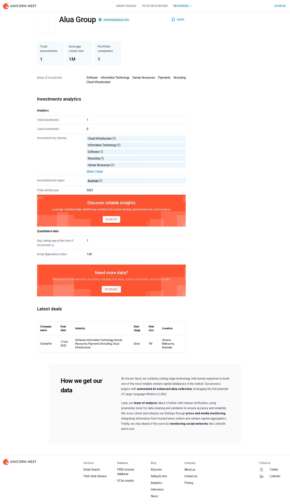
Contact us (190, 476)
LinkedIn (269, 476)
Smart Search (126, 5)
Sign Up (111, 219)
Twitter (268, 469)
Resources (183, 6)
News (154, 496)
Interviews (157, 489)
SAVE (178, 19)
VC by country (125, 480)
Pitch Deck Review (155, 5)
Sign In (280, 6)
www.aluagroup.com (116, 19)
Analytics (156, 483)
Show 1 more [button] (95, 171)
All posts (156, 469)
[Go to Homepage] (19, 6)
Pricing (188, 483)
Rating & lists (159, 476)
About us (189, 469)
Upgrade (111, 289)
